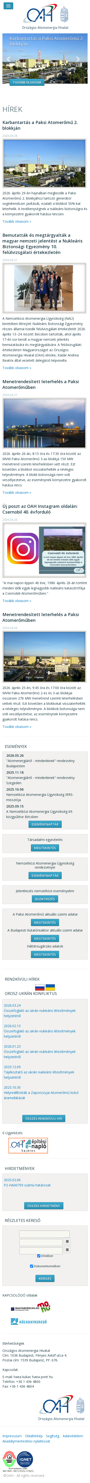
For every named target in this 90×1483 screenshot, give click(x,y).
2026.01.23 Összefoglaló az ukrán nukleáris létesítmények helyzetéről (40, 1051)
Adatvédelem (73, 1436)
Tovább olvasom (27, 82)
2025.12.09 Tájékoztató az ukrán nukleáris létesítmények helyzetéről (39, 1072)
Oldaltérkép (34, 1436)
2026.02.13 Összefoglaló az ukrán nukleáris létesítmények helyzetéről (40, 1031)
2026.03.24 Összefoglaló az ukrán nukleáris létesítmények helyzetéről (40, 1010)
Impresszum (12, 1436)
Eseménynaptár (45, 824)
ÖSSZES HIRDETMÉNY (43, 1206)
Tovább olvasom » (16, 221)
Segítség (52, 1436)
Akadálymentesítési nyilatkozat (26, 1441)
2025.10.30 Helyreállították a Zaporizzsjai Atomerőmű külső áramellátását (41, 1092)
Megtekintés (45, 848)
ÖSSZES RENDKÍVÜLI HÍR (43, 1118)
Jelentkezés (45, 899)
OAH (45, 15)
